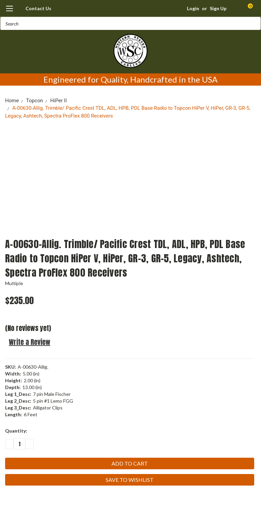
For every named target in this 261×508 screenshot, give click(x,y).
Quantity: (16, 431)
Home (12, 101)
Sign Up (218, 8)
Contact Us (38, 8)
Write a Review (29, 342)
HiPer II (58, 101)
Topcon (34, 101)
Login (193, 8)
